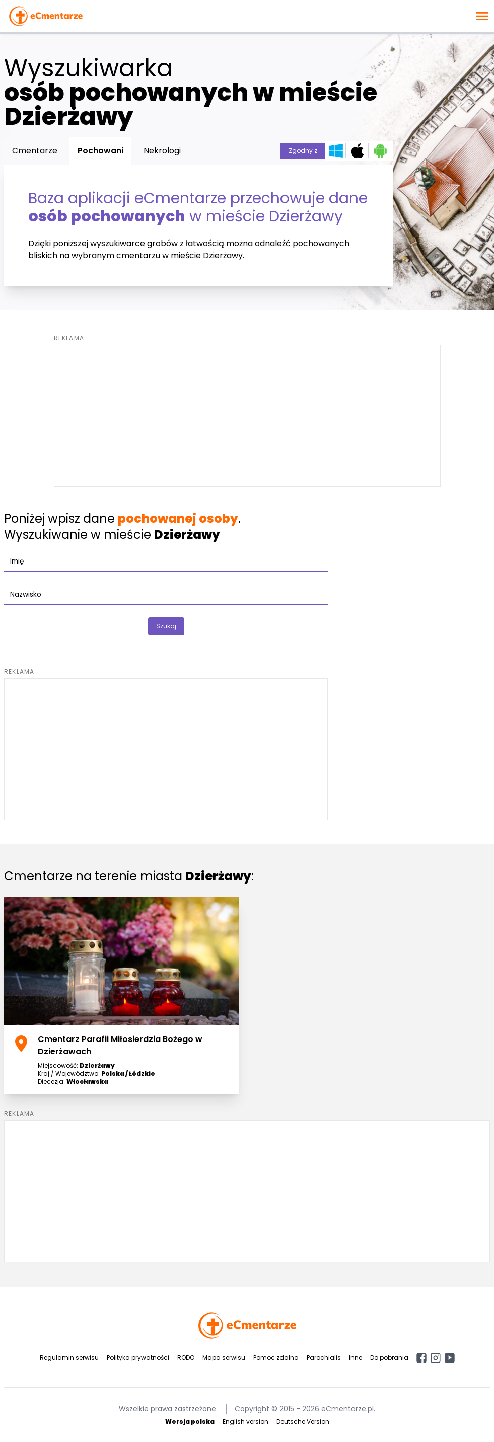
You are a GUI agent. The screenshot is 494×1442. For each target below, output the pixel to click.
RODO (185, 1357)
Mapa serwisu (223, 1357)
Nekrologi (162, 150)
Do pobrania (389, 1357)
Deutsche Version (302, 1421)
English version (245, 1421)
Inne (355, 1357)
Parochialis (324, 1357)
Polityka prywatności (138, 1357)
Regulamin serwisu (69, 1357)
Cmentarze (34, 150)
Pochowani (100, 150)
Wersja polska (190, 1421)
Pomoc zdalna (276, 1357)
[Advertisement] (247, 415)
